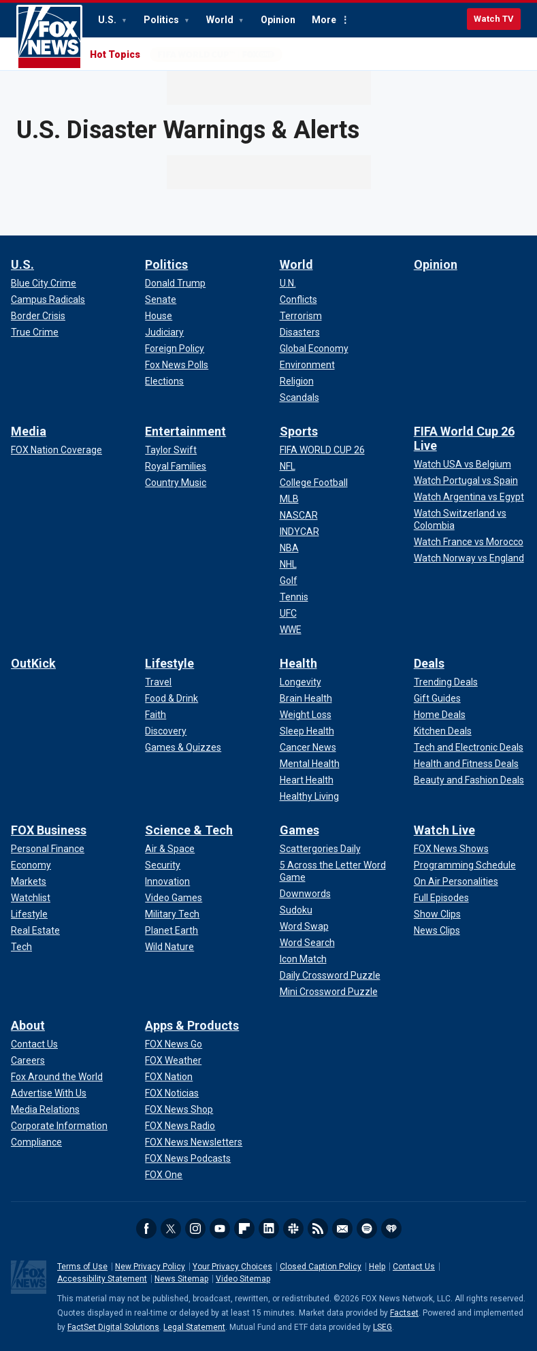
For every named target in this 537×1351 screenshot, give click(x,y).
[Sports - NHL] (288, 564)
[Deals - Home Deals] (440, 714)
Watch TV (494, 19)
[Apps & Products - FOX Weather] (173, 1060)
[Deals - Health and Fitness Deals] (466, 763)
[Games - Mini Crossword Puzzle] (329, 991)
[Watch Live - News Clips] (437, 930)
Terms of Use (82, 1266)
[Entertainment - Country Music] (175, 482)
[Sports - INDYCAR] (299, 531)
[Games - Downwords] (305, 893)
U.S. (108, 19)
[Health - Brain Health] (306, 698)
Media (28, 431)
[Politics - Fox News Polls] (176, 364)
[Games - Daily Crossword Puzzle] (330, 975)
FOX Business (48, 830)
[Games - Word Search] (307, 942)
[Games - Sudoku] (296, 910)
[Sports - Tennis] (294, 596)
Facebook (146, 1228)
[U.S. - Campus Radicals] (48, 299)
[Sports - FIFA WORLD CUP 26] (322, 449)
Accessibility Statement (102, 1279)
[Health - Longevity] (300, 682)
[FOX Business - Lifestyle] (29, 914)
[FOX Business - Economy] (31, 865)
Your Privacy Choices (232, 1266)
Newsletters (342, 1228)
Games (299, 830)
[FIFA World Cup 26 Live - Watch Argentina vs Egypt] (469, 496)
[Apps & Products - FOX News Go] (173, 1044)
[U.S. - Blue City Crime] (43, 283)
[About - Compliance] (36, 1142)
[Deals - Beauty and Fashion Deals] (469, 780)
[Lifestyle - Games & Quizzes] (183, 747)
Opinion (278, 19)
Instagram (195, 1228)
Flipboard (244, 1228)
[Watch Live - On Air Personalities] (456, 881)
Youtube (220, 1228)
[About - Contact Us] (34, 1044)
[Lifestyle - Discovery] (165, 731)
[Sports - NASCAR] (299, 515)
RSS (318, 1228)
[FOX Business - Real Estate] (35, 930)
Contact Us (414, 1266)
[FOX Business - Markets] (28, 881)
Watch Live (444, 830)
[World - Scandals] (299, 397)
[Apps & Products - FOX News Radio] (180, 1125)
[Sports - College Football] (314, 482)
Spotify (367, 1228)
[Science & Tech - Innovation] (167, 881)
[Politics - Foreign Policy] (174, 348)
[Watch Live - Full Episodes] (441, 897)
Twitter (171, 1228)
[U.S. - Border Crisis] (38, 315)
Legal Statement (194, 1327)
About (28, 1025)
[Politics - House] (158, 315)
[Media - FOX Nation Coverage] (56, 449)
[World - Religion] (297, 381)
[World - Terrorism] (301, 315)
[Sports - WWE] (291, 629)
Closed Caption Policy (320, 1266)
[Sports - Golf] (288, 580)
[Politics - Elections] (164, 381)
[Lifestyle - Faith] (155, 714)
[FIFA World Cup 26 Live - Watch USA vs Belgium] (462, 464)
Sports (299, 431)
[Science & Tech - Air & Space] (170, 848)
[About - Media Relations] (45, 1109)
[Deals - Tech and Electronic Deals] (468, 747)
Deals (429, 663)
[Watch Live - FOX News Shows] (451, 848)
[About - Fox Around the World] (57, 1076)
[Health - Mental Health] (310, 763)
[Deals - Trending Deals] (446, 682)
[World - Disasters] (300, 332)
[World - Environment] (307, 364)
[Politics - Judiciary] (164, 332)
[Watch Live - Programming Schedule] (465, 865)
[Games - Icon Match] (303, 959)
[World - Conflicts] (298, 299)
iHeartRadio (391, 1228)
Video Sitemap (243, 1279)
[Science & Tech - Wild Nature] (169, 946)
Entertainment (185, 431)
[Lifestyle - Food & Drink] (171, 698)
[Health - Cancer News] (308, 747)
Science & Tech (189, 830)
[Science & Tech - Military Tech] (172, 914)
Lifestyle (169, 663)
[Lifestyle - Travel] (158, 682)
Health (298, 663)
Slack (293, 1228)
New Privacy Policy (150, 1266)
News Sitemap (181, 1279)
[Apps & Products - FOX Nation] (169, 1076)
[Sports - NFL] (287, 466)
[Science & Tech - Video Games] (173, 897)
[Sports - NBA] (289, 547)
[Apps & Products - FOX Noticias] (172, 1093)
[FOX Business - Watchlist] (30, 897)
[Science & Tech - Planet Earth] (171, 930)
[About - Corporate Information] (59, 1125)
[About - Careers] (28, 1060)
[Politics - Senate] (160, 299)
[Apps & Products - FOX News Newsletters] (193, 1142)
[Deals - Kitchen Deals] (443, 731)
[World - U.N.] (288, 283)
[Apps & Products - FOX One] (163, 1174)
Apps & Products (192, 1025)
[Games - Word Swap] (304, 926)
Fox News (49, 37)
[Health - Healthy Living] (309, 796)
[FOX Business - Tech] (21, 946)
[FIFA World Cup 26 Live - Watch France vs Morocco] (468, 541)
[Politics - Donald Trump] (175, 283)
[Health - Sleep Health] (307, 731)
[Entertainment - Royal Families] (175, 466)
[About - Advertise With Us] (48, 1093)
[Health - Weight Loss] (305, 714)
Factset (404, 1313)
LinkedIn (269, 1228)
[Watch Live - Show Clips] (437, 914)
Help (377, 1266)
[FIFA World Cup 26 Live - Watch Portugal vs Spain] (466, 480)
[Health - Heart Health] (306, 780)
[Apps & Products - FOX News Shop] (179, 1109)
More (324, 19)
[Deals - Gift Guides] (437, 698)
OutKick (33, 663)
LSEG (382, 1327)
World (220, 19)
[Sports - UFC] (288, 613)
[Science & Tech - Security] (162, 865)
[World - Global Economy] (314, 348)
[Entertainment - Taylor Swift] (171, 449)
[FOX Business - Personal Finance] (47, 848)
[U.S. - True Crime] (35, 332)
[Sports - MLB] (289, 498)
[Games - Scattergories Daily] (320, 848)
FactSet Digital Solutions (113, 1327)
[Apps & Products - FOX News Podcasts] (188, 1158)
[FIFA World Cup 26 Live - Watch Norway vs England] (469, 558)
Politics (162, 19)
